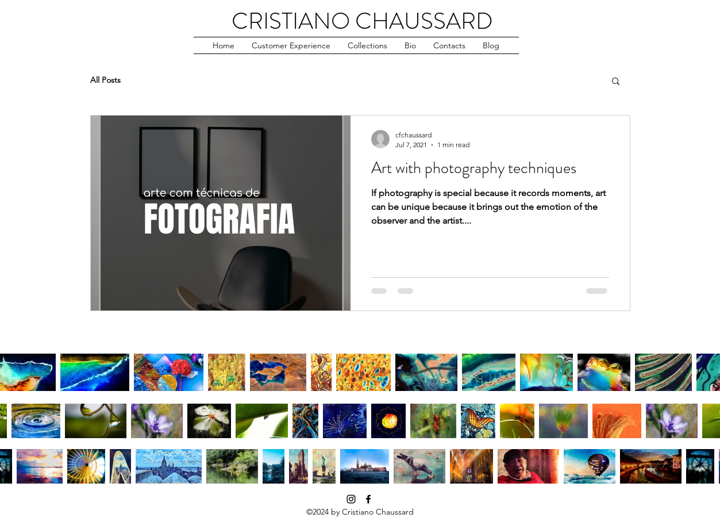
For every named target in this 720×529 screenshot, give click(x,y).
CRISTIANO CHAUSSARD (362, 21)
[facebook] (368, 499)
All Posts (105, 80)
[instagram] (351, 499)
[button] (291, 45)
